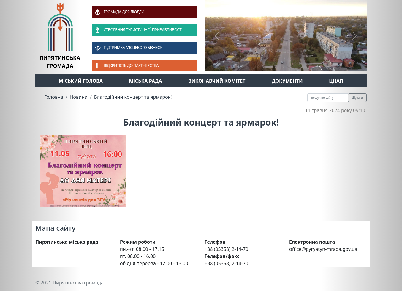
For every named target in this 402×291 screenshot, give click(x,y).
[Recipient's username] (327, 97)
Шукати (357, 98)
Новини (79, 97)
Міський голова (81, 81)
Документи (287, 81)
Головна (53, 97)
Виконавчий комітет (216, 81)
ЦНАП (336, 81)
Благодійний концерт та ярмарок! (133, 97)
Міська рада (145, 81)
